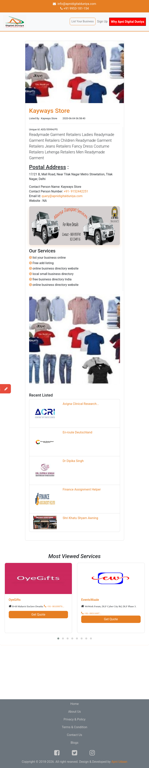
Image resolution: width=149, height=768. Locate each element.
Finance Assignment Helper (82, 489)
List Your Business (82, 21)
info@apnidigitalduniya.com (74, 4)
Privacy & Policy (74, 719)
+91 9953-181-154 (74, 8)
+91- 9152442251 (76, 191)
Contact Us (74, 735)
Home (74, 704)
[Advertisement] (74, 672)
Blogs (74, 743)
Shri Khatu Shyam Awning (80, 518)
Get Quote (38, 614)
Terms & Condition (74, 727)
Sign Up (102, 21)
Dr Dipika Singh (73, 461)
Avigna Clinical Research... (81, 404)
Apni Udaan (119, 762)
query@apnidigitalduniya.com (62, 196)
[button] (58, 638)
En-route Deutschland (77, 432)
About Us (74, 711)
